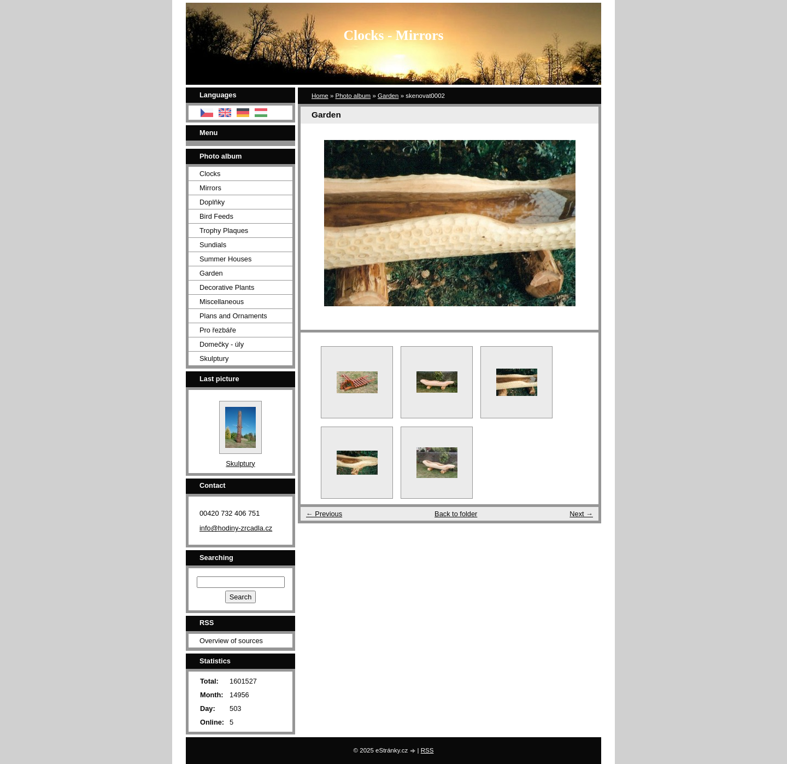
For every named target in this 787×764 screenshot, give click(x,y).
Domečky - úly (221, 344)
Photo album (353, 95)
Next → (581, 514)
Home (320, 95)
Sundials (212, 245)
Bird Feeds (216, 216)
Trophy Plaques (223, 230)
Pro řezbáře (217, 330)
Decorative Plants (226, 287)
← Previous (324, 514)
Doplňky (212, 202)
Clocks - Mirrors (394, 35)
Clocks (209, 174)
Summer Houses (225, 259)
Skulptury (213, 358)
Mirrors (210, 188)
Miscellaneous (221, 302)
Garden (388, 95)
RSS (427, 750)
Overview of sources (231, 641)
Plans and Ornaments (233, 316)
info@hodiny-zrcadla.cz (235, 528)
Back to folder (455, 514)
